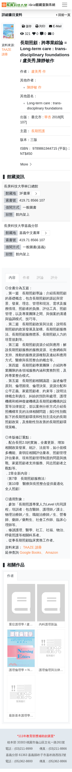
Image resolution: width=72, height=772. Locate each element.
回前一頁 (63, 15)
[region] (36, 223)
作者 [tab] (26, 278)
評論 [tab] (40, 278)
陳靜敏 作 (34, 87)
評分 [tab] (54, 278)
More (26, 164)
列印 (40, 26)
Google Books (30, 552)
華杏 (47, 117)
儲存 (27, 26)
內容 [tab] (12, 278)
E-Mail (55, 26)
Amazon (51, 552)
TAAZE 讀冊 (32, 547)
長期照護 (38, 131)
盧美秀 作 (38, 71)
